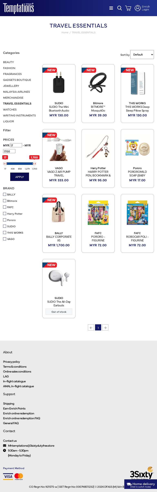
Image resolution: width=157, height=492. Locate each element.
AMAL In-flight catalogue (18, 386)
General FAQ (11, 423)
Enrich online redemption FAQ (21, 418)
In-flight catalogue (14, 381)
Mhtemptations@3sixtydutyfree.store (31, 445)
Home (65, 32)
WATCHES (10, 109)
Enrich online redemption (18, 413)
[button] (119, 8)
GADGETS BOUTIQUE (17, 80)
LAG (6, 376)
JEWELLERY (11, 86)
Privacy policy (11, 361)
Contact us (10, 440)
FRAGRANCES (12, 74)
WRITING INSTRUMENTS (19, 115)
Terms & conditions (14, 366)
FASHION (9, 68)
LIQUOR (8, 121)
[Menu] (111, 8)
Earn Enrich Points (14, 408)
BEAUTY (8, 62)
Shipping (8, 403)
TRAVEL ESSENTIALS (17, 103)
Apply (19, 177)
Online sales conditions (17, 371)
